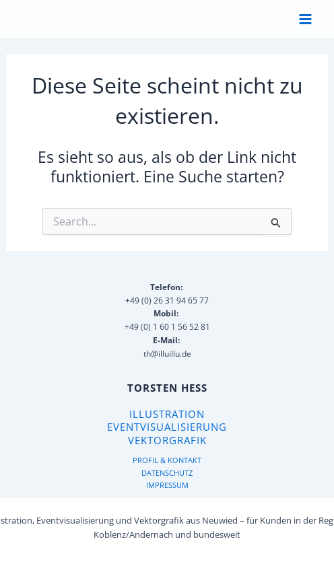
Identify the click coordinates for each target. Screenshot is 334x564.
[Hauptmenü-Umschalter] (305, 19)
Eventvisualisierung (167, 426)
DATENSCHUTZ (167, 473)
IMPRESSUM (167, 485)
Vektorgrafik (167, 440)
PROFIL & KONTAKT (167, 460)
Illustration (167, 414)
